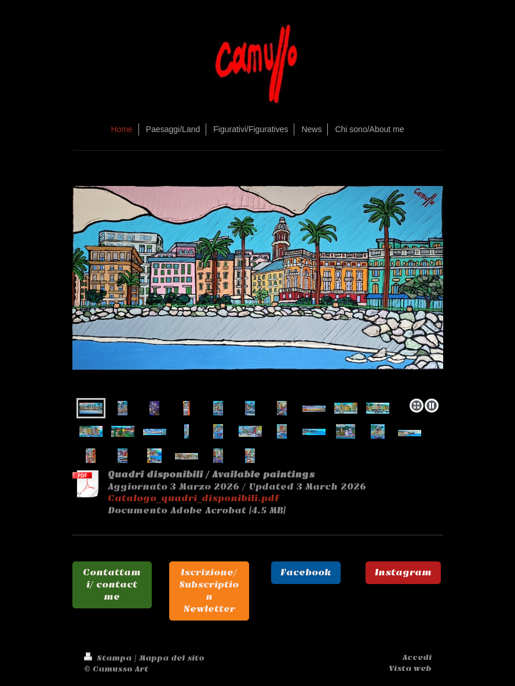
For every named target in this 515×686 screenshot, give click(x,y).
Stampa (109, 658)
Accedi (417, 657)
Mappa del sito (171, 658)
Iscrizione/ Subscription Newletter (209, 590)
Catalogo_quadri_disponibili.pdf (193, 498)
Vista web (410, 668)
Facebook (305, 572)
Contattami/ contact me (112, 584)
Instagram (403, 572)
